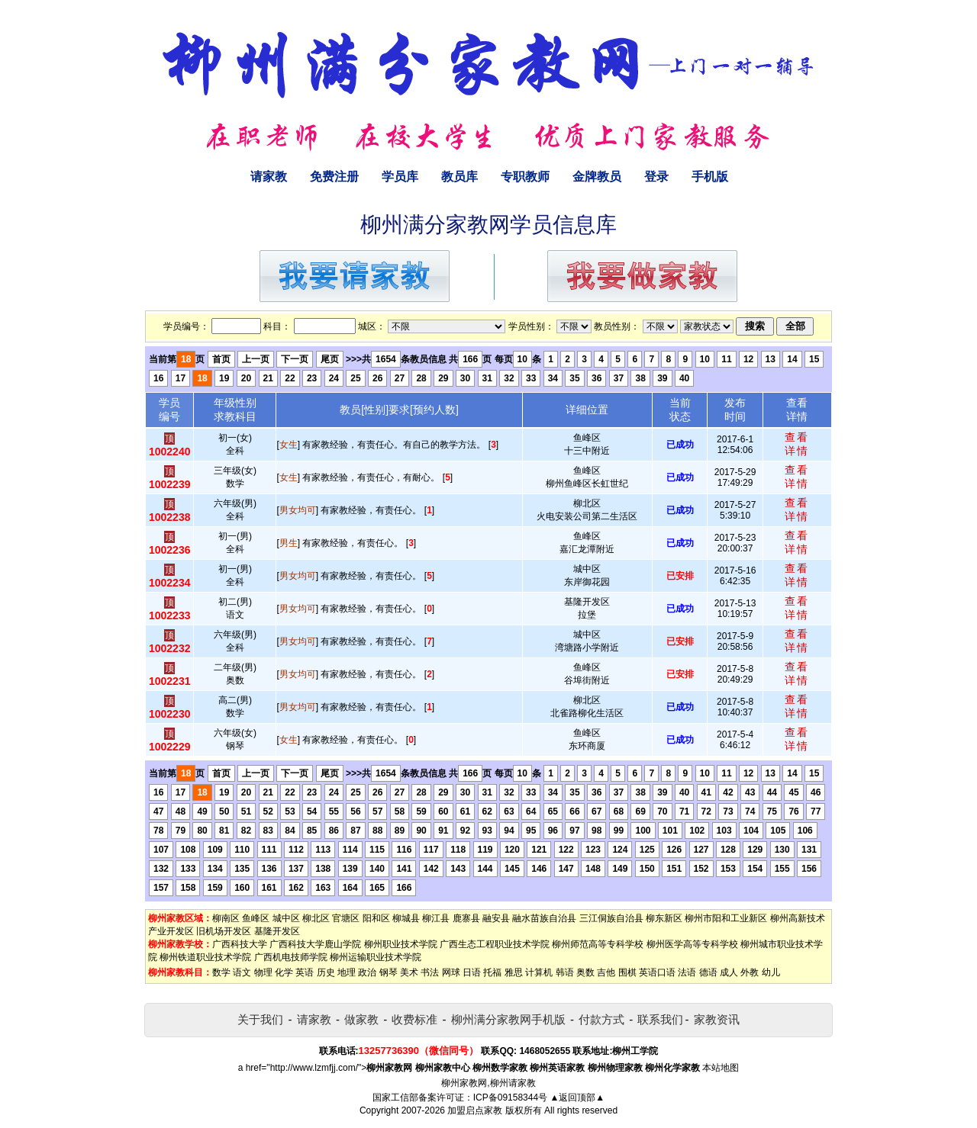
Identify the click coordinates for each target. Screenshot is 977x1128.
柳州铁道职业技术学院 (205, 957)
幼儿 (771, 972)
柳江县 (436, 918)
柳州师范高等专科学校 (597, 944)
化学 (284, 972)
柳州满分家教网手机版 (508, 1019)
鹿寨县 (466, 918)
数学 (221, 972)
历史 (326, 972)
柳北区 (316, 918)
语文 (242, 972)
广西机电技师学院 (290, 957)
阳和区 (376, 918)
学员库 (400, 176)
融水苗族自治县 (544, 918)
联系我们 (660, 1019)
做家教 (361, 1019)
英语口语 (657, 972)
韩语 (565, 972)
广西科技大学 (239, 944)
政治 (367, 972)
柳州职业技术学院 (400, 944)
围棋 (627, 972)
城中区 (286, 918)
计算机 (539, 972)
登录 (656, 176)
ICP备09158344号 (510, 1097)
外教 (749, 972)
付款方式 (601, 1019)
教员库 (459, 176)
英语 (304, 972)
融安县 (496, 918)
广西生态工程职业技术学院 (495, 944)
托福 (492, 972)
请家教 (268, 176)
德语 (708, 972)
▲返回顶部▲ (577, 1097)
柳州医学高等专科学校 (692, 944)
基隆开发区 (277, 931)
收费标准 (414, 1019)
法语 (687, 972)
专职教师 (525, 176)
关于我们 (260, 1019)
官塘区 (346, 918)
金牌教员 (596, 176)
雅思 (514, 972)
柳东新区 (664, 918)
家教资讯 (717, 1019)
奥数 (585, 972)
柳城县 (406, 918)
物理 (263, 972)
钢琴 (388, 972)
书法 (430, 972)
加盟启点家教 (474, 1110)
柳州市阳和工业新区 (726, 918)
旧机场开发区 (223, 931)
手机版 (710, 176)
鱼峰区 (255, 918)
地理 (346, 972)
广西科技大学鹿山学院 (315, 944)
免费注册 (334, 176)
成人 (729, 972)
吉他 (606, 972)
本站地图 (720, 1067)
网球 (451, 972)
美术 (409, 972)
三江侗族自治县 (611, 918)
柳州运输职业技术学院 (375, 957)
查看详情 (797, 444)
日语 (472, 972)
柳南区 (226, 918)
